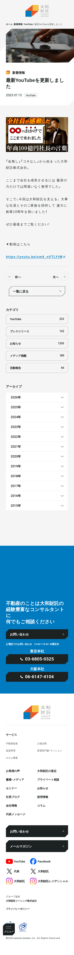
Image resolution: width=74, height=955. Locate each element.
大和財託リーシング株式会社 (21, 900)
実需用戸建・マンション (49, 750)
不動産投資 (12, 743)
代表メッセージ (15, 814)
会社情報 (11, 805)
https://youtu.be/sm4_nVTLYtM (34, 256)
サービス (11, 734)
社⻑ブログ (13, 797)
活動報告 (37, 367)
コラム (41, 805)
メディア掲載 (37, 355)
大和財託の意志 (46, 771)
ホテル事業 (12, 758)
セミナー (11, 788)
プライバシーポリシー (18, 909)
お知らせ (37, 343)
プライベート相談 (48, 779)
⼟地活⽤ (42, 743)
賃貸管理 (10, 750)
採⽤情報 (42, 797)
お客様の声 (13, 771)
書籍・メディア (15, 779)
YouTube (31, 95)
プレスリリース (37, 331)
